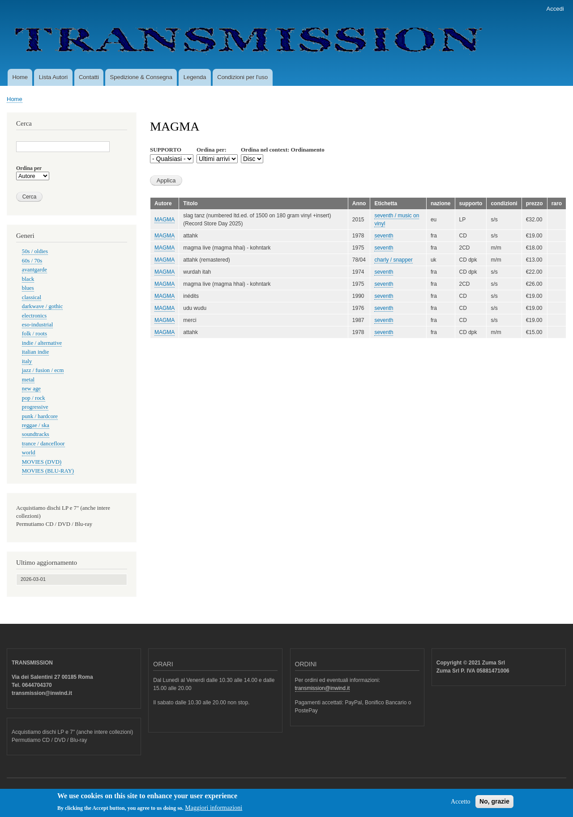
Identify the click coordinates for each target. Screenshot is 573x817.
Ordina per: (212, 149)
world (28, 452)
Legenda (195, 77)
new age (31, 388)
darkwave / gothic (42, 306)
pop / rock (33, 398)
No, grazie (494, 804)
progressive (35, 407)
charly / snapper (393, 260)
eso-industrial (37, 325)
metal (28, 380)
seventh (383, 236)
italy (27, 361)
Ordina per (29, 168)
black (28, 279)
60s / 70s (32, 261)
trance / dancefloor (43, 443)
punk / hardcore (40, 416)
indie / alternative (42, 343)
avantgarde (34, 270)
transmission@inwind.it (322, 688)
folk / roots (34, 333)
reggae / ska (35, 425)
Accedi (555, 8)
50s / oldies (35, 251)
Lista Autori (53, 77)
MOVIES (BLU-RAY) (48, 471)
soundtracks (35, 434)
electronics (34, 316)
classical (31, 297)
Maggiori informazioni (213, 810)
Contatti (89, 77)
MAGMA (164, 219)
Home (20, 77)
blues (28, 288)
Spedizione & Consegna (141, 77)
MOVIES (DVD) (41, 462)
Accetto (460, 804)
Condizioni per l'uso (242, 77)
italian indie (35, 352)
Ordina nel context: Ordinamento (283, 149)
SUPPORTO (165, 149)
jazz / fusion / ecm (43, 370)
